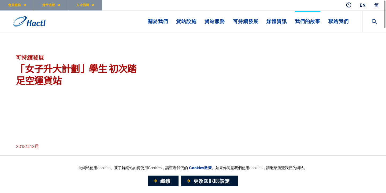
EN (363, 5)
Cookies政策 (200, 167)
